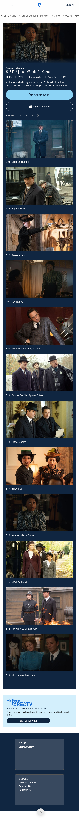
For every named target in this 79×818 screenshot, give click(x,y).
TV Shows (55, 15)
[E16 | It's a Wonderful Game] (39, 512)
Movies (44, 15)
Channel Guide (8, 15)
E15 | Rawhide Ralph (16, 582)
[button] (7, 5)
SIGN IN (70, 4)
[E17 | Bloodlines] (39, 466)
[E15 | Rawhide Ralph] (39, 559)
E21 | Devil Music (14, 302)
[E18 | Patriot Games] (39, 419)
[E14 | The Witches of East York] (39, 606)
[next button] (37, 115)
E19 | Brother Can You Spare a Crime (24, 395)
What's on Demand (28, 15)
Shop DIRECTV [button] (39, 95)
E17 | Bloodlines (14, 488)
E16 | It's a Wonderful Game (20, 535)
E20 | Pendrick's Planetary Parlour (23, 348)
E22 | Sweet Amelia (15, 255)
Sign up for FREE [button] (28, 720)
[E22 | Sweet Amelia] (39, 232)
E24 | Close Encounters (17, 161)
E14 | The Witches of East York (21, 628)
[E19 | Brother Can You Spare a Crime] (39, 372)
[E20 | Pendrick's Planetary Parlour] (39, 326)
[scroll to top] (41, 811)
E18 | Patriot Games (16, 442)
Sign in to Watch (39, 106)
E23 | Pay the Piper (15, 208)
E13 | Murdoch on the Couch (20, 675)
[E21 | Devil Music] (39, 279)
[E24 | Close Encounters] (39, 139)
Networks (67, 15)
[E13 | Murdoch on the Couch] (39, 652)
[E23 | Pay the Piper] (39, 186)
